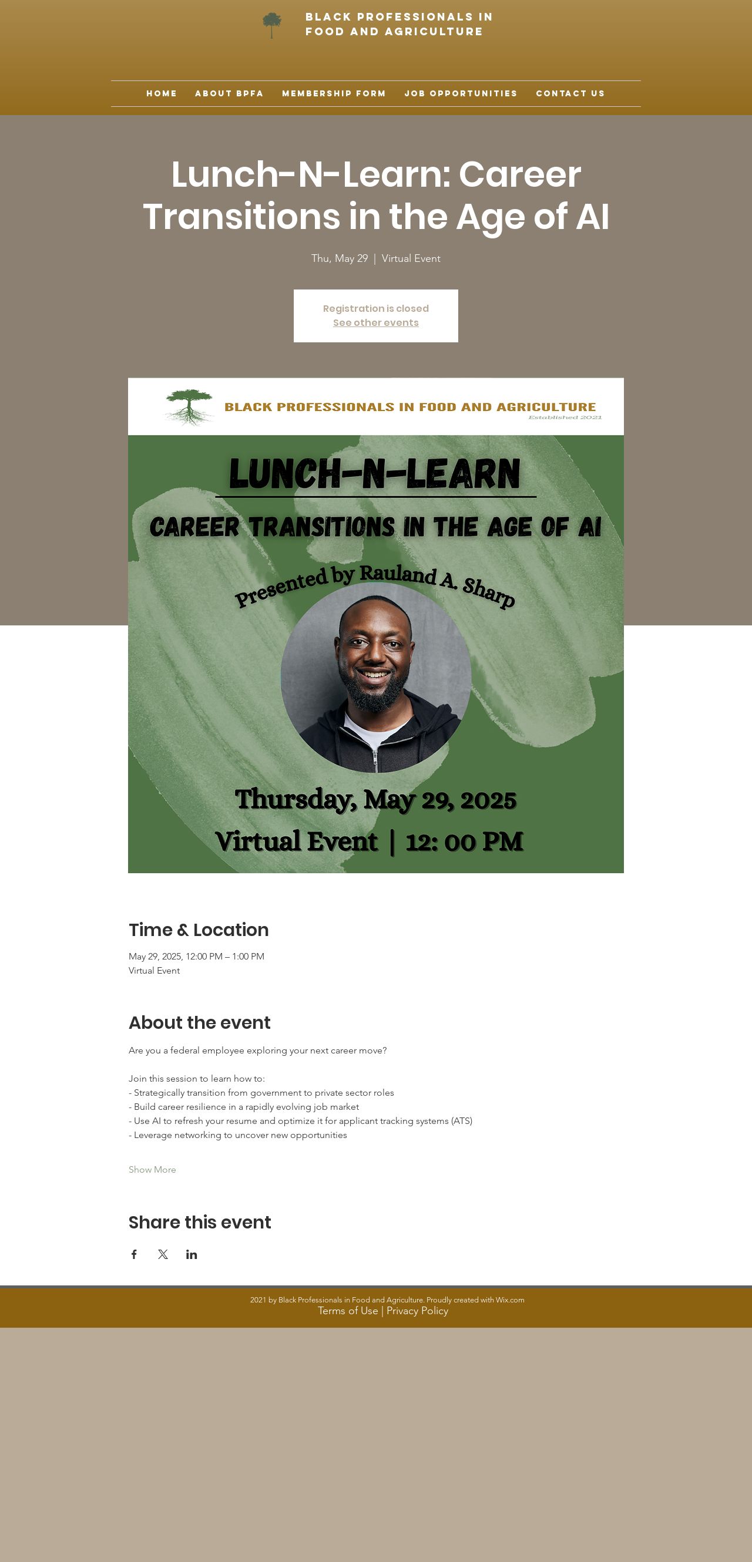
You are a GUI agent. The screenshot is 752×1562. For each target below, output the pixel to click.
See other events (376, 322)
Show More (152, 1169)
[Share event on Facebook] (134, 1254)
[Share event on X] (163, 1254)
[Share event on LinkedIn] (191, 1254)
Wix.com (510, 1299)
